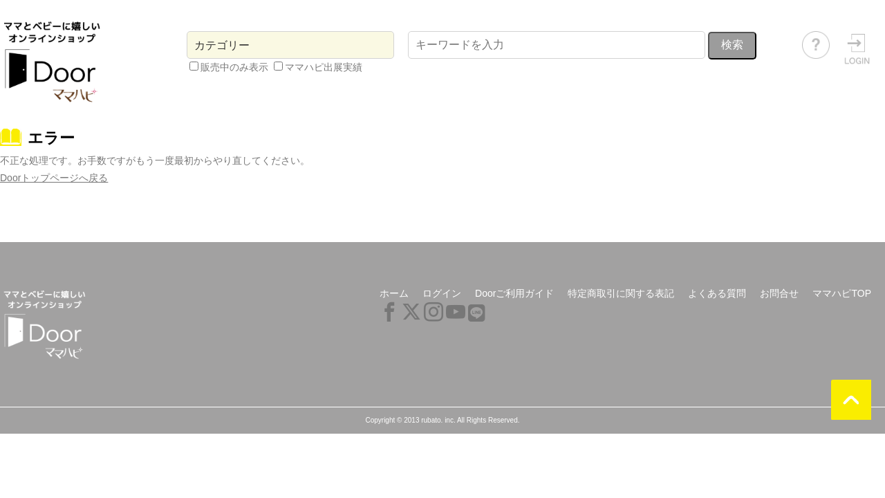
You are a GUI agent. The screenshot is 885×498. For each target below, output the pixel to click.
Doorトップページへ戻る (54, 177)
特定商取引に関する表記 (621, 293)
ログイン (441, 293)
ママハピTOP (841, 293)
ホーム (394, 293)
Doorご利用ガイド (514, 293)
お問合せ (779, 293)
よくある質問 (717, 293)
